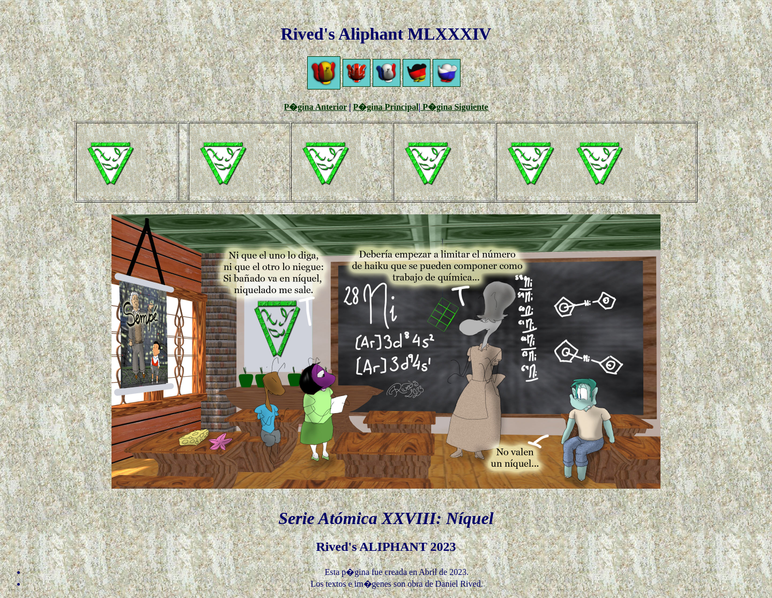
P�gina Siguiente (454, 106)
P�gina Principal (386, 106)
